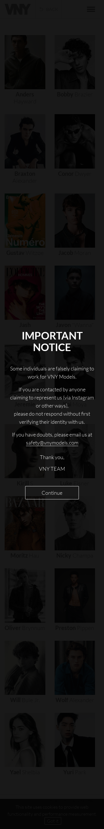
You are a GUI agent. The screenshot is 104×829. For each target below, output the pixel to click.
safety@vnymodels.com (52, 442)
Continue (52, 493)
